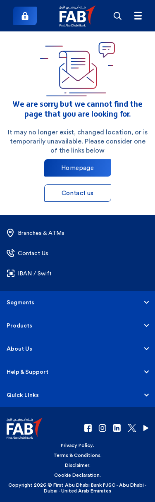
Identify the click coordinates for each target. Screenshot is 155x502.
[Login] (25, 16)
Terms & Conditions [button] (76, 455)
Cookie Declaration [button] (77, 475)
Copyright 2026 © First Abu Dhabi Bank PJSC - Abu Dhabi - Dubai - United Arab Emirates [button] (77, 488)
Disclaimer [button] (77, 465)
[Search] (117, 15)
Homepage (77, 167)
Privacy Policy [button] (77, 445)
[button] (77, 16)
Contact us (78, 192)
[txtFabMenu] (138, 16)
